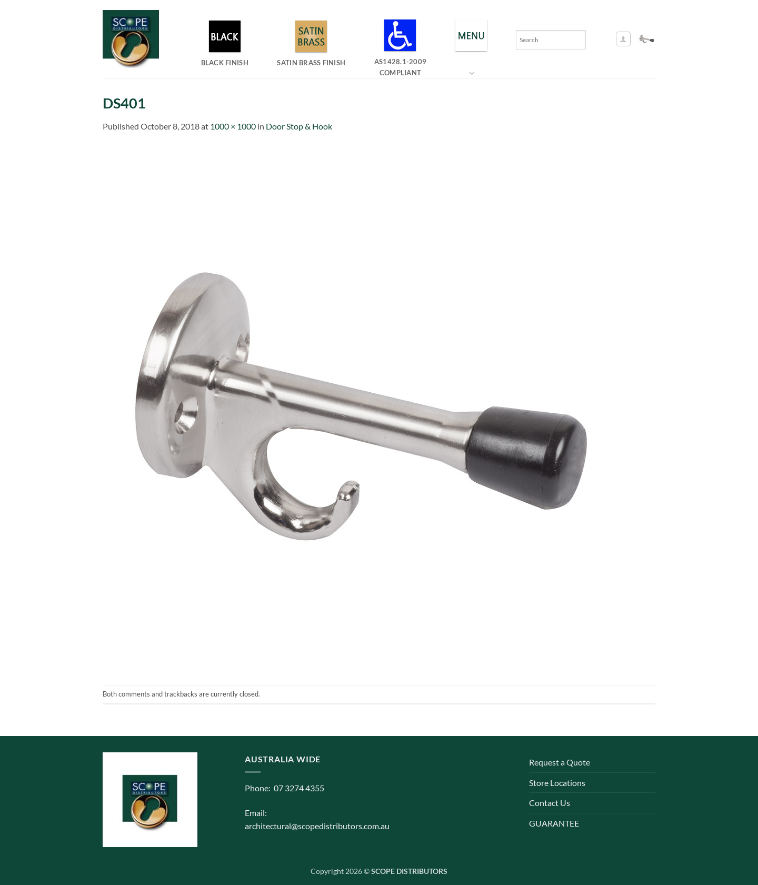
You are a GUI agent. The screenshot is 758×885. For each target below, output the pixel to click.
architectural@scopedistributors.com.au (317, 826)
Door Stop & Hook (299, 126)
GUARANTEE (554, 823)
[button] (623, 39)
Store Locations (557, 783)
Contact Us (549, 803)
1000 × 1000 (233, 126)
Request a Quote (559, 762)
